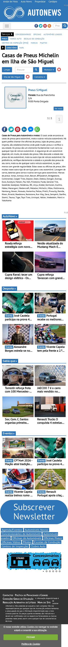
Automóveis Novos (36, 530)
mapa (21, 47)
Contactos (8, 595)
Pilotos (27, 542)
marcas (34, 42)
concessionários (23, 34)
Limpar (7, 69)
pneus (4, 38)
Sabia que (10, 361)
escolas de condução (34, 38)
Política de (30, 644)
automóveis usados (53, 34)
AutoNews (10, 216)
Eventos (9, 433)
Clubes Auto (38, 546)
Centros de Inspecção (15, 546)
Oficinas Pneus (53, 538)
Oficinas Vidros (11, 542)
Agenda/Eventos (12, 530)
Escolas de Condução (47, 542)
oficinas (37, 34)
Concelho (39, 77)
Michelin (49, 69)
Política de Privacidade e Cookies (31, 595)
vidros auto (15, 38)
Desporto (9, 288)
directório (12, 47)
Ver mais (58, 108)
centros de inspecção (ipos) (15, 42)
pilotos (43, 42)
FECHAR (30, 637)
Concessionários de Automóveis (21, 534)
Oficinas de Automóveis (26, 538)
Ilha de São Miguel (13, 77)
